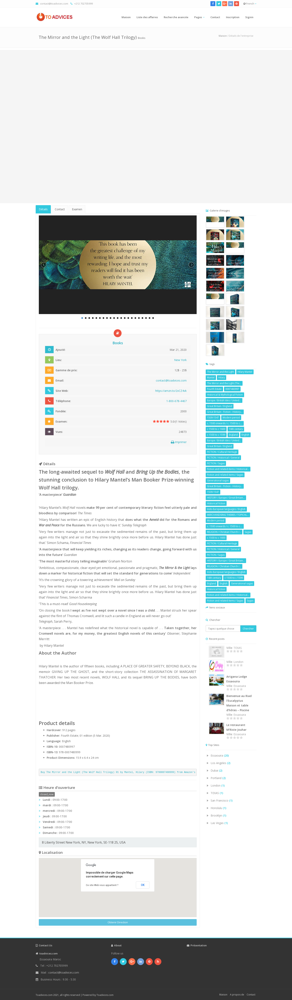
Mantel (211, 377)
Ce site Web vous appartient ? (102, 885)
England (233, 434)
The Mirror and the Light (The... (224, 383)
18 (142, 318)
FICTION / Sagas (216, 463)
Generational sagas (218, 480)
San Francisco (221, 800)
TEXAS (217, 793)
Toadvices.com (105, 995)
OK (143, 885)
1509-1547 (213, 417)
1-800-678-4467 (176, 401)
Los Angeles (220, 763)
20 (149, 318)
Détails (43, 209)
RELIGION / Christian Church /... (224, 532)
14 (128, 318)
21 (153, 318)
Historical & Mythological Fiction (225, 394)
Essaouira (220, 755)
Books (141, 38)
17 (139, 318)
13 (125, 318)
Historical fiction (216, 503)
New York (180, 360)
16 (135, 318)
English (245, 434)
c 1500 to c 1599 (216, 434)
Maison (126, 17)
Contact (215, 17)
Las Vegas (219, 823)
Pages (198, 17)
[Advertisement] (146, 77)
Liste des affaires (147, 17)
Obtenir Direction (118, 922)
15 (132, 318)
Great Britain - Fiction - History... (224, 411)
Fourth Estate (214, 389)
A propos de (237, 994)
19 (146, 318)
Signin (249, 17)
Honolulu (218, 808)
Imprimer (179, 442)
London (218, 785)
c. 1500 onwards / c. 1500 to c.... (224, 423)
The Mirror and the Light (220, 371)
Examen (77, 209)
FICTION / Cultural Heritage (222, 452)
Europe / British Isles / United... (224, 400)
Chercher (248, 628)
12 (121, 318)
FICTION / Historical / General (223, 457)
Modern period (231, 417)
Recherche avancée (176, 17)
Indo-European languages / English (226, 509)
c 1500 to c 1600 (216, 429)
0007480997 (232, 389)
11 (117, 318)
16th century (236, 429)
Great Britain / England (219, 406)
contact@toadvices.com (54, 3)
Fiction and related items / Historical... (228, 469)
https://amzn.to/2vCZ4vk (171, 391)
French (249, 3)
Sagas (248, 532)
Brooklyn (218, 815)
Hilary (221, 377)
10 (114, 318)
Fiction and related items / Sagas (225, 474)
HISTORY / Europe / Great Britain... (226, 497)
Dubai (216, 770)
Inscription (232, 17)
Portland (218, 778)
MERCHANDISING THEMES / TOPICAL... (228, 514)
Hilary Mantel (245, 371)
